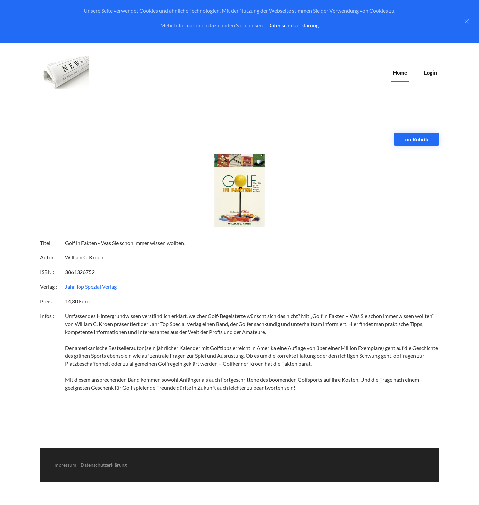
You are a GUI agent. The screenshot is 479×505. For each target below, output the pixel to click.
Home (400, 72)
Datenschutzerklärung (293, 25)
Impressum (64, 465)
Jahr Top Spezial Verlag (91, 286)
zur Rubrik (416, 139)
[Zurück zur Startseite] (64, 72)
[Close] (466, 21)
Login (430, 72)
